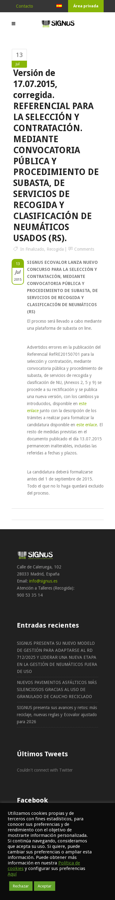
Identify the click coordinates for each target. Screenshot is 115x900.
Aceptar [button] (45, 886)
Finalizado (34, 249)
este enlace (86, 424)
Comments (84, 249)
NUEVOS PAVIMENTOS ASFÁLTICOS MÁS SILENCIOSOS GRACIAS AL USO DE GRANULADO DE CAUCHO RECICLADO (57, 689)
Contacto (24, 6)
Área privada (85, 6)
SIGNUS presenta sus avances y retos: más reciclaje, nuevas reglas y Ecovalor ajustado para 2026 (57, 714)
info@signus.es (43, 581)
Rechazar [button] (21, 886)
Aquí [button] (12, 874)
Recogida (55, 249)
